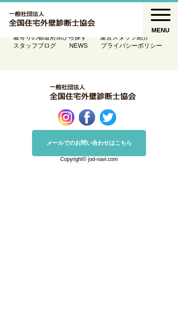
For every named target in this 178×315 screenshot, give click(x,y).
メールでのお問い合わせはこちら (89, 143)
